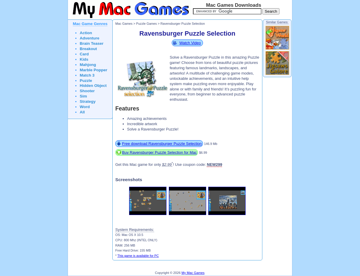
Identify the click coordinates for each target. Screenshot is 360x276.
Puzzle (86, 80)
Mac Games (123, 23)
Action (86, 33)
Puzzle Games (146, 23)
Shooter (87, 91)
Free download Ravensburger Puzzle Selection (162, 143)
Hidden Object (93, 85)
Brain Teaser (92, 43)
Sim (83, 96)
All (82, 112)
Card (84, 54)
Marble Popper (93, 70)
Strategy (88, 101)
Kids (84, 59)
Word (85, 107)
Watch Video (190, 43)
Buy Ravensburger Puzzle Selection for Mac (159, 152)
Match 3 (87, 75)
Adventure (89, 38)
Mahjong (88, 64)
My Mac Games (192, 273)
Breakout (88, 49)
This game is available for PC (138, 255)
